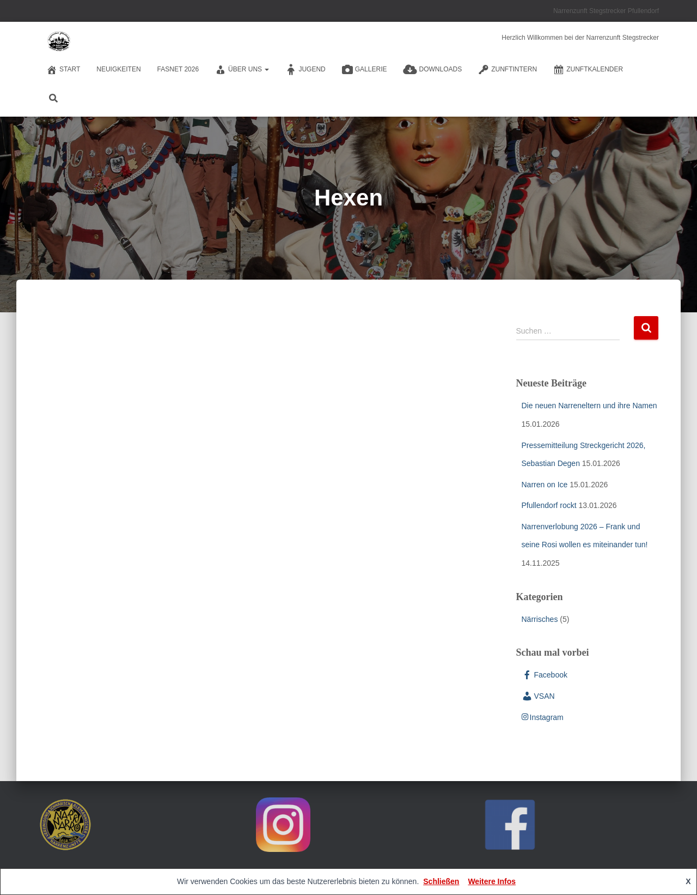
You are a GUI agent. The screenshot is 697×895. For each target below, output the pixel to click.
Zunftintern (507, 69)
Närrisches (540, 619)
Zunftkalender (588, 69)
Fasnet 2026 (178, 69)
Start (63, 69)
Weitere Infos (492, 881)
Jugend (305, 69)
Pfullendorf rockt (549, 505)
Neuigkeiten (118, 69)
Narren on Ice (545, 484)
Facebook (544, 674)
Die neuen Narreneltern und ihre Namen (589, 405)
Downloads (432, 69)
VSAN (538, 696)
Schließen (441, 881)
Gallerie (364, 69)
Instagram (543, 717)
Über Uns (242, 69)
